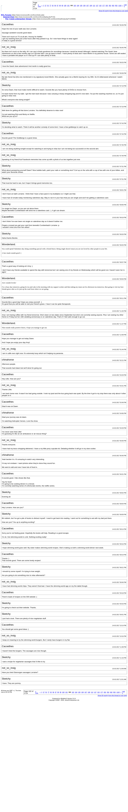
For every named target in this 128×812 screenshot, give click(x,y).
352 (110, 5)
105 (81, 5)
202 (107, 5)
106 (84, 5)
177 (103, 5)
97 (57, 5)
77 (50, 5)
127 (97, 5)
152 (100, 5)
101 (68, 5)
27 (45, 5)
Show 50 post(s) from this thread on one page (113, 11)
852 (116, 5)
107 (87, 5)
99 (62, 5)
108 (91, 5)
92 (53, 5)
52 (48, 5)
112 (94, 5)
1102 (119, 5)
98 (60, 5)
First (39, 5)
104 (78, 5)
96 (55, 5)
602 (113, 5)
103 (75, 5)
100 (65, 5)
